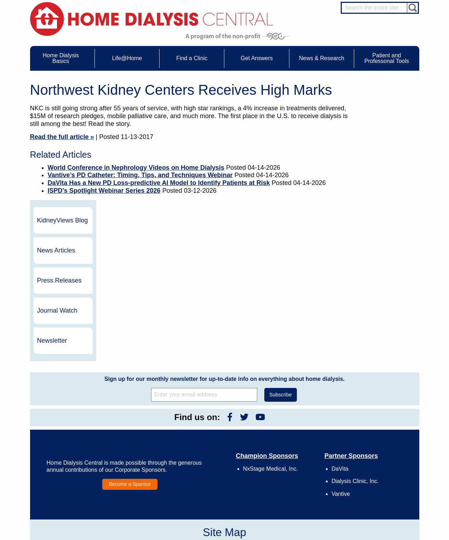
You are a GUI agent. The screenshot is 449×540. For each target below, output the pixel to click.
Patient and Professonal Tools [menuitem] (386, 58)
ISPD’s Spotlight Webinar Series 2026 (104, 190)
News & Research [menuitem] (321, 58)
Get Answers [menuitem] (257, 58)
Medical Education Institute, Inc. (245, 536)
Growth (285, 447)
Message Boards (365, 425)
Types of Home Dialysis (70, 454)
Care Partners (138, 434)
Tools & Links (61, 480)
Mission (285, 473)
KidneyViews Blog (379, 102)
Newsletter (376, 222)
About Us (279, 425)
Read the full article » (62, 136)
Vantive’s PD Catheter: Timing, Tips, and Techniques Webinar (140, 175)
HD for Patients (377, 489)
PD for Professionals (382, 508)
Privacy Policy (291, 480)
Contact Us (288, 434)
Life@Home (129, 425)
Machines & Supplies (68, 460)
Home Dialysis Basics (66, 425)
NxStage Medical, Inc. (270, 351)
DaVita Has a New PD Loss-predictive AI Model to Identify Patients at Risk (159, 182)
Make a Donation (294, 460)
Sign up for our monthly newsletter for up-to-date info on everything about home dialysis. (224, 261)
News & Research (213, 425)
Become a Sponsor (130, 366)
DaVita (340, 351)
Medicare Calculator (67, 467)
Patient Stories (138, 460)
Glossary (286, 486)
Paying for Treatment (68, 473)
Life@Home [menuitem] (127, 58)
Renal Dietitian (376, 459)
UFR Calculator (62, 434)
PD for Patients (377, 502)
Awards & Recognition (299, 441)
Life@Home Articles (143, 454)
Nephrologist (374, 446)
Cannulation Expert (381, 439)
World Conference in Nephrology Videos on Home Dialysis (136, 167)
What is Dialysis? (64, 447)
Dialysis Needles (140, 447)
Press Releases (383, 162)
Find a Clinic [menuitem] (191, 58)
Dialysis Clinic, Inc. (355, 363)
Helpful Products (140, 473)
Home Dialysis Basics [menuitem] (61, 58)
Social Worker (376, 466)
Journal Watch (381, 192)
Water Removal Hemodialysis (76, 441)
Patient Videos (138, 467)
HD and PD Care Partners (379, 480)
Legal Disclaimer (293, 454)
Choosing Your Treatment (149, 441)
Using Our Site (291, 467)
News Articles (380, 132)
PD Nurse (372, 453)
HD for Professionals (382, 495)
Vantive (341, 376)
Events (207, 434)
